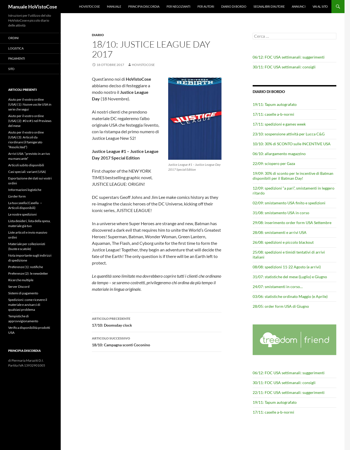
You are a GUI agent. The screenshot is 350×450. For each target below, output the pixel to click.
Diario (98, 35)
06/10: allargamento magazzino (279, 153)
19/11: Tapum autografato (275, 104)
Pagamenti (16, 58)
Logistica (16, 48)
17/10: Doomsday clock (156, 321)
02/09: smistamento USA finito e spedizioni (289, 203)
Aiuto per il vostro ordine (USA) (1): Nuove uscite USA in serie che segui (29, 104)
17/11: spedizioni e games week (279, 124)
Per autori (205, 6)
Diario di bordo (233, 6)
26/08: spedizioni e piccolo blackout (283, 242)
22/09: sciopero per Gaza (274, 163)
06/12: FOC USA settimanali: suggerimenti (289, 57)
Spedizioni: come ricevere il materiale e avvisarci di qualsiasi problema (27, 305)
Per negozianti (178, 6)
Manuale (114, 6)
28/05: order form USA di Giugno (281, 306)
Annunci (298, 6)
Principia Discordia (143, 6)
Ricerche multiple (20, 280)
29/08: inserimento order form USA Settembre (292, 222)
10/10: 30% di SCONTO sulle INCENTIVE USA (292, 143)
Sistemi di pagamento (23, 293)
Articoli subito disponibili (26, 165)
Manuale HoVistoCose (32, 7)
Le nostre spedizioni (22, 214)
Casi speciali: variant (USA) (27, 172)
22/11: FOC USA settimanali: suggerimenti (289, 392)
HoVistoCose (89, 6)
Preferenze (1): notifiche (25, 267)
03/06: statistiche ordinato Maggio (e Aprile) (290, 296)
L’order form (17, 196)
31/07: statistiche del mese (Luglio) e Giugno (290, 276)
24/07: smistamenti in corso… (278, 286)
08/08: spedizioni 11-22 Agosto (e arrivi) (287, 267)
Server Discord (19, 286)
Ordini (13, 38)
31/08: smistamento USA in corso (281, 212)
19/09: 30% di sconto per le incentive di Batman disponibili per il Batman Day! (293, 176)
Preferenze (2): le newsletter (28, 273)
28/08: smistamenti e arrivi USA (280, 232)
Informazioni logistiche (24, 190)
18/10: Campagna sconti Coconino (156, 341)
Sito (11, 69)
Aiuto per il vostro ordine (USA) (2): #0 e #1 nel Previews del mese (29, 121)
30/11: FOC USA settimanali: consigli (284, 67)
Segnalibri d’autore (269, 6)
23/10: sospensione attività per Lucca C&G (289, 134)
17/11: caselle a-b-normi (273, 114)
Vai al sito (320, 6)
